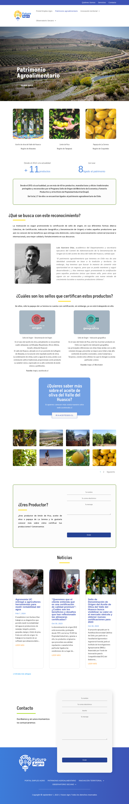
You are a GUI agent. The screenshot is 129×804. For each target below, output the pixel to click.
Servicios (102, 3)
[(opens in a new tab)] (28, 581)
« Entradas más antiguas (22, 674)
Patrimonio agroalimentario (66, 11)
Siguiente (111, 472)
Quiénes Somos (88, 3)
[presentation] (86, 525)
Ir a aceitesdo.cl (64, 415)
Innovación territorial (89, 11)
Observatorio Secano (45, 20)
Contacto (112, 3)
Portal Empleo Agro (44, 11)
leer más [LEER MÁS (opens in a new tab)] (19, 645)
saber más (27, 85)
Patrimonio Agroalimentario (38, 73)
